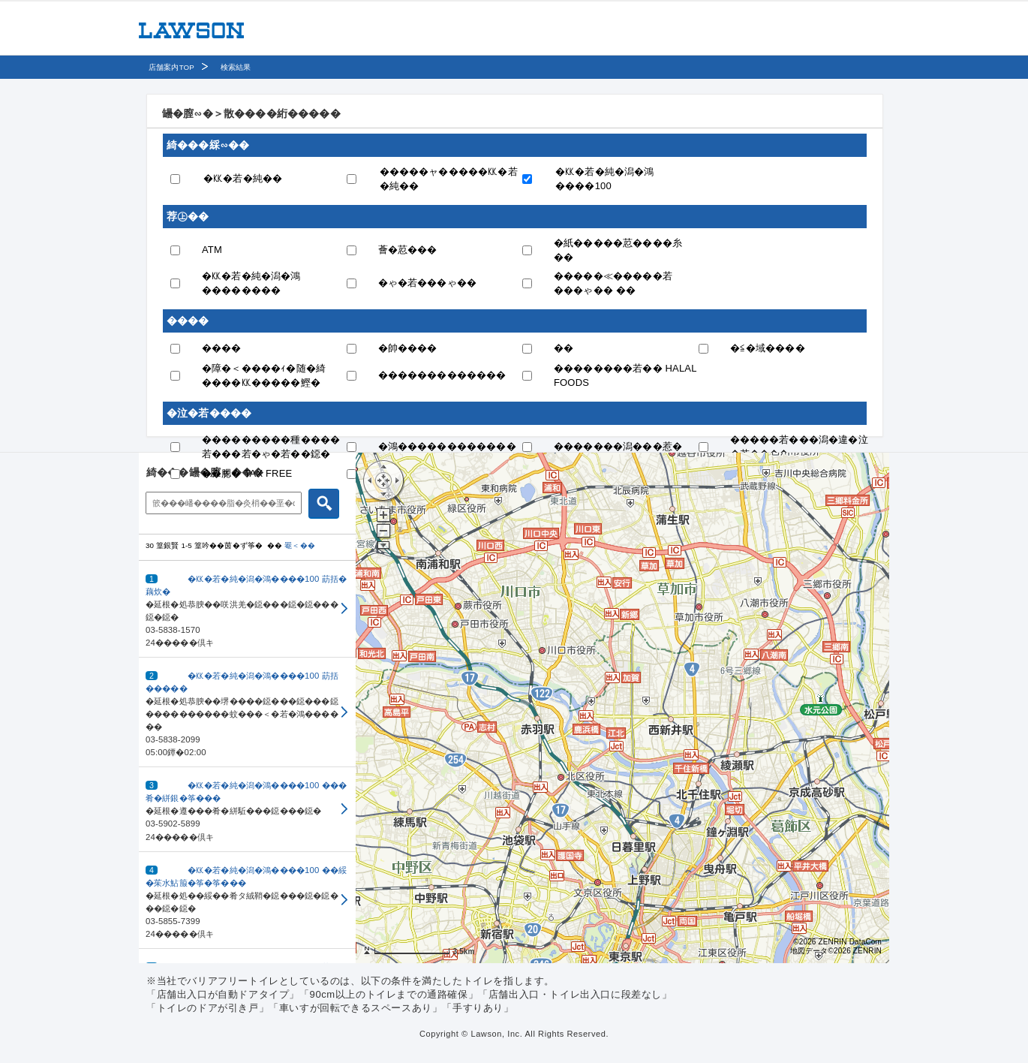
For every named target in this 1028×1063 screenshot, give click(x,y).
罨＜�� (299, 545)
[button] (247, 609)
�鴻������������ (447, 446)
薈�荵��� (407, 249)
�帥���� (407, 348)
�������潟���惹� (618, 446)
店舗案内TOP (171, 67)
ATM (212, 249)
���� (222, 348)
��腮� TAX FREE (247, 473)
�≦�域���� (767, 348)
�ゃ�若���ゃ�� (427, 282)
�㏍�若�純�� (242, 178)
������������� (442, 375)
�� (563, 348)
